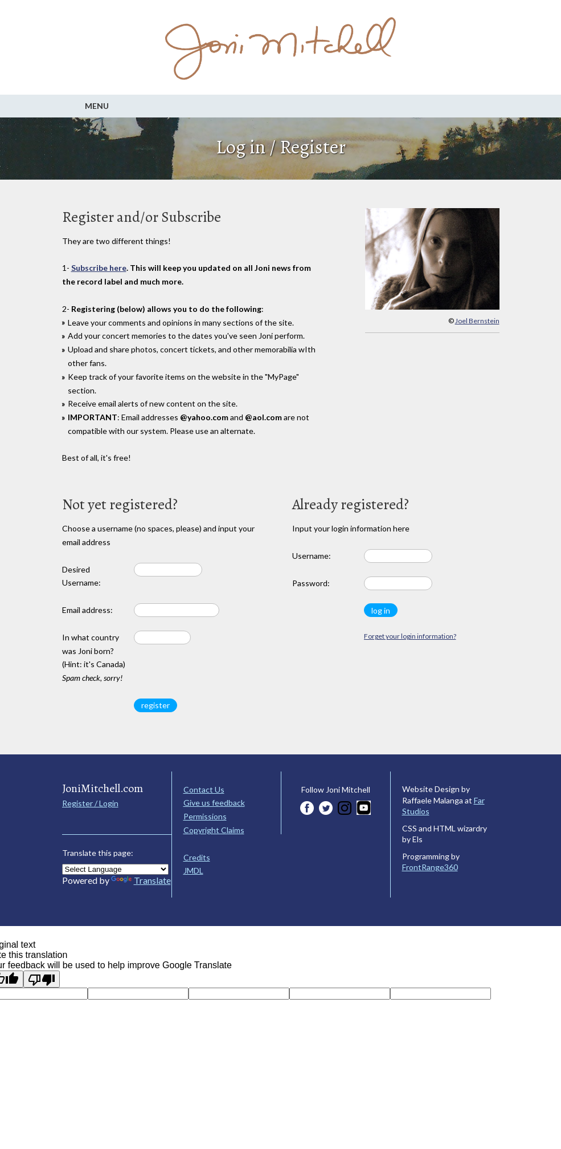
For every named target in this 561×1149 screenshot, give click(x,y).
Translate (141, 880)
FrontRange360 (430, 867)
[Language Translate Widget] (115, 869)
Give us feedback (214, 802)
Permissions (205, 816)
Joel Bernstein (477, 320)
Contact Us (203, 789)
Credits (196, 857)
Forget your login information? (410, 636)
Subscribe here (98, 268)
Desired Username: (81, 576)
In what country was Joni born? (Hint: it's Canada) (93, 657)
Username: (311, 556)
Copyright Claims (213, 830)
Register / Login (90, 803)
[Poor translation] (41, 979)
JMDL (193, 870)
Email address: (87, 610)
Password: (311, 583)
